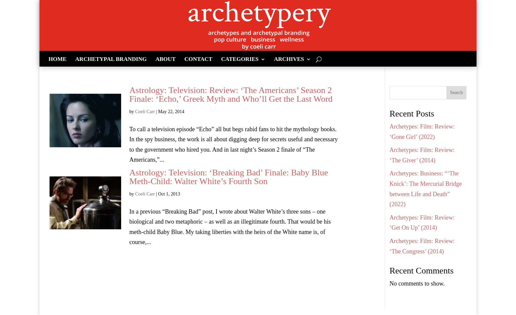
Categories (240, 59)
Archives (289, 59)
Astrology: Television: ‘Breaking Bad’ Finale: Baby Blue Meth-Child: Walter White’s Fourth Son (229, 177)
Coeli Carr (145, 111)
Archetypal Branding (111, 59)
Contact (198, 59)
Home (58, 59)
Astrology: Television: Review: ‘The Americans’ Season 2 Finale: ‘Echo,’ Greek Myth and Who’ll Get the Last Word (231, 94)
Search (456, 92)
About (165, 59)
